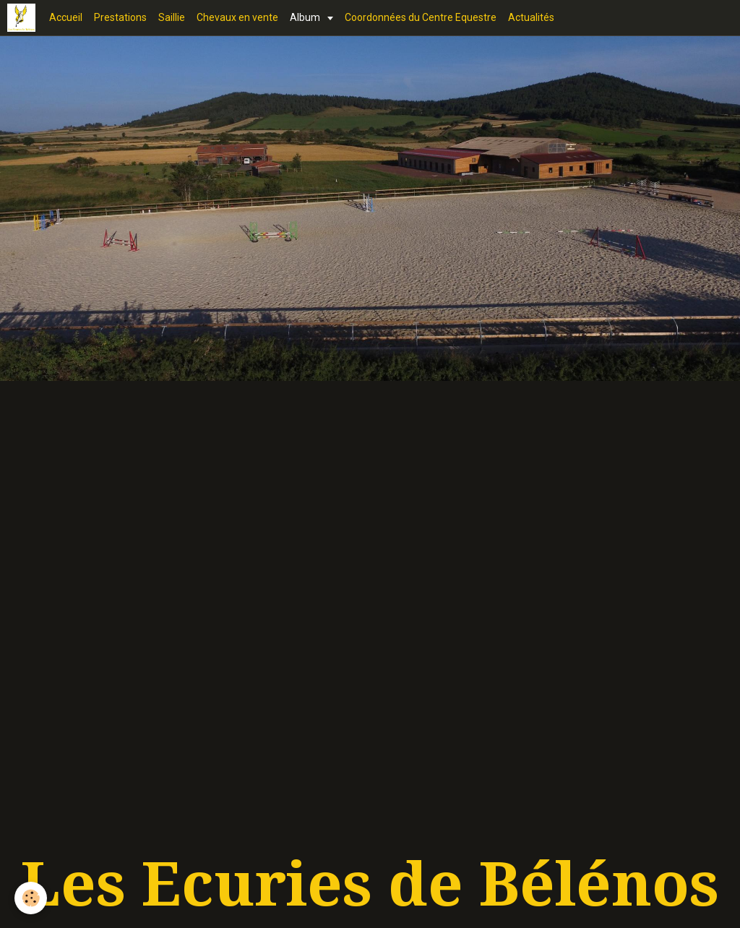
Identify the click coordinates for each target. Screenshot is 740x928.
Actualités (531, 17)
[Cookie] (30, 898)
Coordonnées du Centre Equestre (420, 17)
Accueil (65, 17)
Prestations (120, 17)
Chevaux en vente (237, 17)
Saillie (171, 17)
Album (306, 17)
